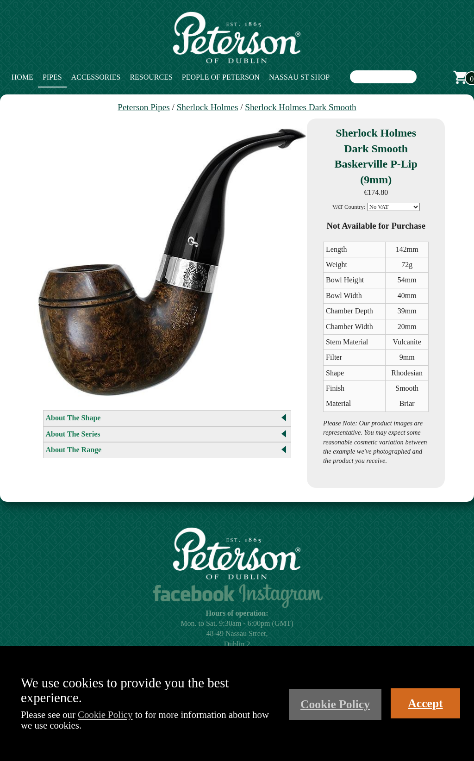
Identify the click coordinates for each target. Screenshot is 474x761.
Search (426, 77)
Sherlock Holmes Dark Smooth (300, 107)
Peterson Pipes (143, 107)
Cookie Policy (105, 714)
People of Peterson (221, 77)
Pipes (52, 77)
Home (22, 77)
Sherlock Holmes (207, 107)
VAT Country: (349, 207)
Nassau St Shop (299, 77)
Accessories (96, 77)
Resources (151, 77)
